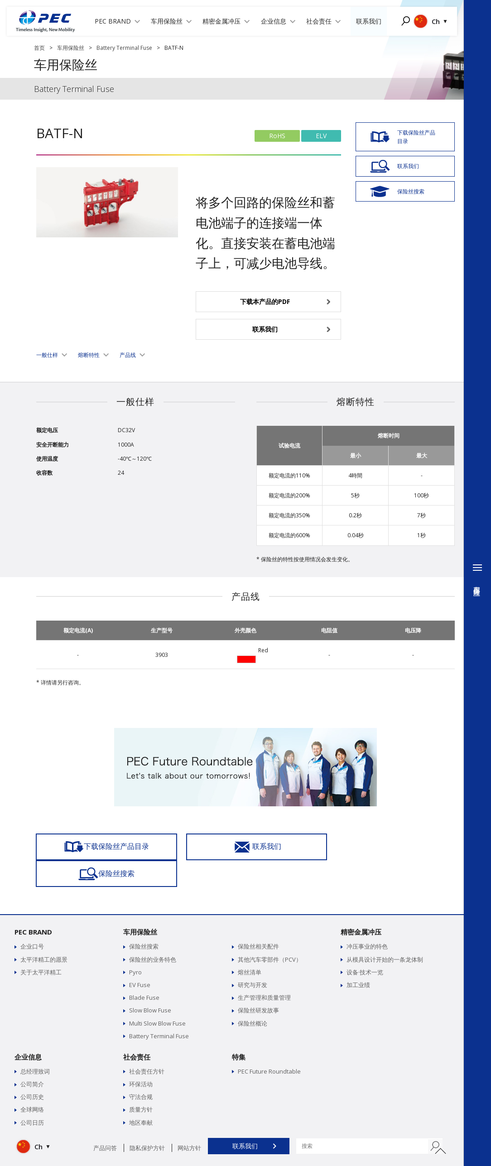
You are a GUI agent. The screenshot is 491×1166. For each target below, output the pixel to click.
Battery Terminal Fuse (124, 48)
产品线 (128, 355)
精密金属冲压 (361, 905)
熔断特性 (89, 355)
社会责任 (136, 1030)
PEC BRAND (33, 905)
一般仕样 (47, 355)
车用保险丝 (70, 48)
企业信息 (28, 1030)
